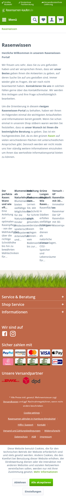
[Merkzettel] (43, 19)
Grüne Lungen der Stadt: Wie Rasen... (46, 197)
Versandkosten (10, 401)
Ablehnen (20, 482)
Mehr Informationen (46, 471)
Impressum (46, 436)
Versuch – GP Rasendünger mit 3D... (58, 195)
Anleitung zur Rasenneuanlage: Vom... (33, 195)
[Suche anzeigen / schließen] (34, 19)
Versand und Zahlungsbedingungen (21, 430)
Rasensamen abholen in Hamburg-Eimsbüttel (31, 418)
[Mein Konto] (51, 19)
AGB (34, 436)
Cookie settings (32, 412)
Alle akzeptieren (41, 482)
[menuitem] (9, 19)
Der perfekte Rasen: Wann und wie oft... (7, 199)
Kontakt (41, 424)
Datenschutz (21, 436)
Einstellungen (33, 491)
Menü (9, 19)
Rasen (51, 135)
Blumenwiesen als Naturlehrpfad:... (20, 194)
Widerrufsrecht (52, 430)
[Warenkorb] (60, 19)
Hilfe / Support (25, 424)
